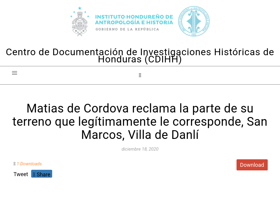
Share (41, 174)
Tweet (20, 174)
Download (252, 165)
